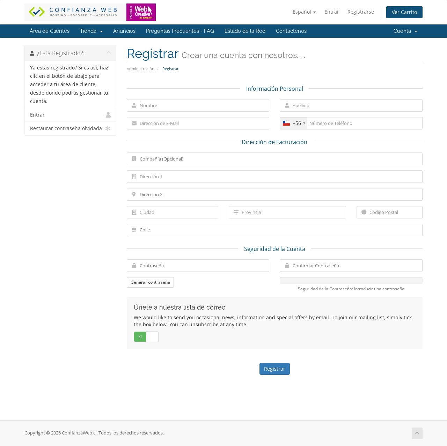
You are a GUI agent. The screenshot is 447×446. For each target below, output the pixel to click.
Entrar (331, 11)
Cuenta (405, 31)
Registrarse (360, 11)
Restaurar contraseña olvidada (70, 128)
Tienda (91, 31)
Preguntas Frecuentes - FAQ (180, 31)
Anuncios (124, 31)
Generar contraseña (150, 282)
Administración (140, 68)
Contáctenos (291, 31)
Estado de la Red (245, 31)
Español (304, 11)
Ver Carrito (404, 12)
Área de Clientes (49, 31)
